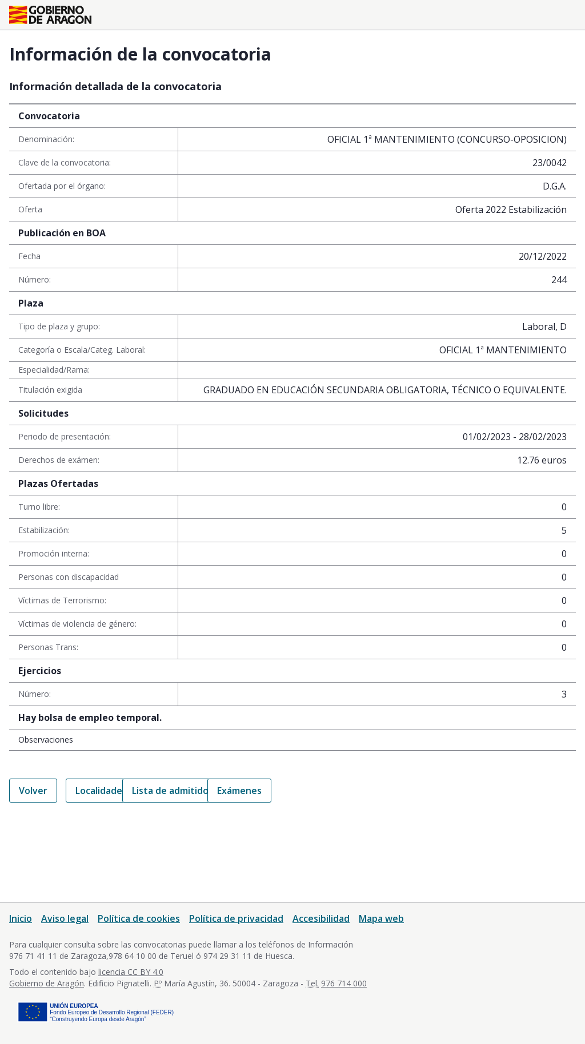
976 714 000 (344, 983)
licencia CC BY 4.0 (130, 971)
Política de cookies (139, 918)
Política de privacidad (236, 918)
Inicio (20, 918)
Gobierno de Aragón (46, 983)
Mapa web (381, 918)
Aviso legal (65, 918)
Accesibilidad (321, 918)
